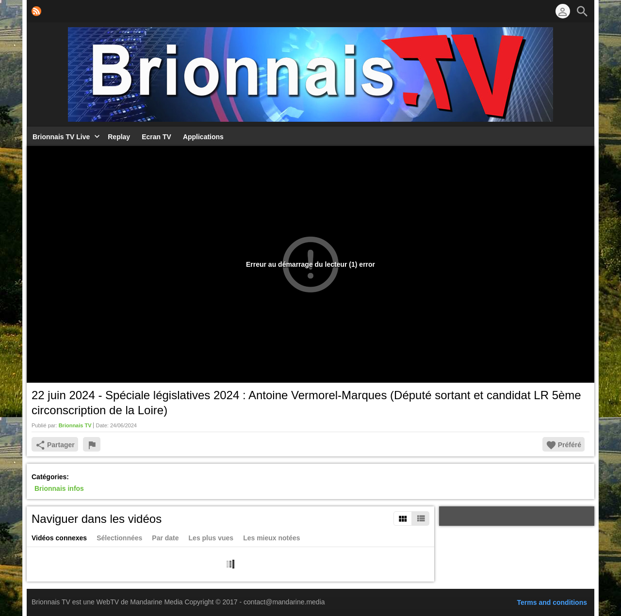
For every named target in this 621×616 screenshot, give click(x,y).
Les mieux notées (271, 538)
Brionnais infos (59, 489)
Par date (165, 538)
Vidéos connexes (59, 538)
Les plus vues (211, 538)
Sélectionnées (119, 538)
